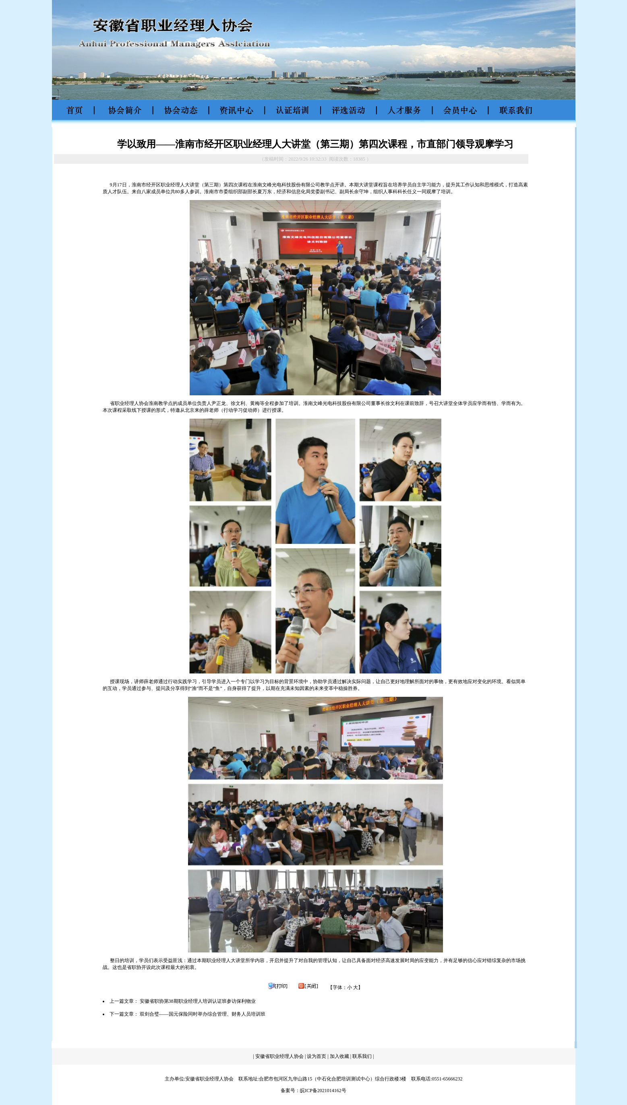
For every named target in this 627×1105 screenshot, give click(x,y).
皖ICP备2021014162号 (323, 1090)
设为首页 (316, 1056)
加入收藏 (339, 1056)
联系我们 (362, 1056)
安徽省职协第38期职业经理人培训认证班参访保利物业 (198, 1001)
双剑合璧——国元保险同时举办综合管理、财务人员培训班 (202, 1014)
